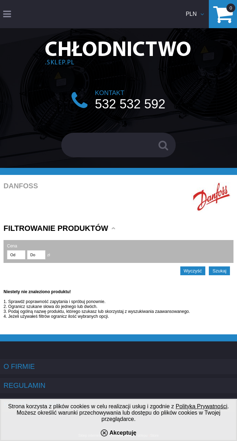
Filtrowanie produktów (56, 228)
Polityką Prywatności (201, 406)
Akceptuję (123, 433)
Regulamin (24, 385)
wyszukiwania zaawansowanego (158, 311)
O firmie (19, 366)
